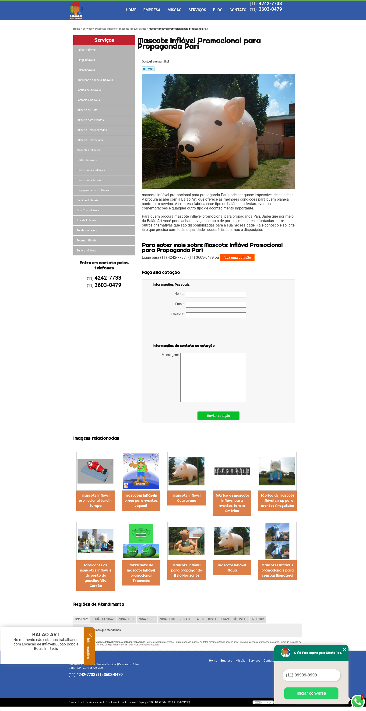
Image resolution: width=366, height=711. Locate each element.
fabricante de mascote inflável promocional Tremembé (141, 573)
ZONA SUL (186, 619)
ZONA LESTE (126, 619)
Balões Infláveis (87, 50)
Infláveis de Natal (88, 110)
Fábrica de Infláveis (89, 90)
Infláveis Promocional (90, 140)
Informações (89, 645)
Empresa (151, 10)
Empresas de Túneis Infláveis (95, 80)
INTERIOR (258, 619)
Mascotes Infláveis (89, 150)
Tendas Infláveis (87, 230)
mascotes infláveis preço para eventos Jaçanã (141, 500)
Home (131, 10)
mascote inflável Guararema (187, 498)
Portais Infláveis (87, 160)
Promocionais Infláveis (91, 170)
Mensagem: (204, 377)
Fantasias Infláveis (89, 100)
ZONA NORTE (146, 619)
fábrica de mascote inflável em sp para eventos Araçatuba (277, 500)
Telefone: (208, 315)
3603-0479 (270, 9)
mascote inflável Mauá (232, 567)
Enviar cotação (218, 416)
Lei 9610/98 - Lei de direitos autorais (140, 644)
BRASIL (213, 619)
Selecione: (81, 619)
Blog (217, 10)
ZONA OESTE (167, 619)
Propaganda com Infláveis (93, 190)
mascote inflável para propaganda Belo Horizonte (186, 570)
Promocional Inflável (90, 180)
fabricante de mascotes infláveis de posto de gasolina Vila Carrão (95, 575)
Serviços (197, 10)
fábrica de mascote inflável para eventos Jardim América (232, 503)
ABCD (200, 619)
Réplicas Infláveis (88, 200)
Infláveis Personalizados (92, 130)
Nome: (210, 294)
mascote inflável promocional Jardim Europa (95, 500)
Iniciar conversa (311, 693)
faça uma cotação (237, 257)
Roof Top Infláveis (88, 210)
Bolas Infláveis (86, 70)
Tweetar (148, 68)
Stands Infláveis (87, 220)
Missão (175, 10)
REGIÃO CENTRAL (103, 619)
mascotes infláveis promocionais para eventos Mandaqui (277, 570)
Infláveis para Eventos (91, 120)
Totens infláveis (87, 240)
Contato (237, 10)
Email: (210, 305)
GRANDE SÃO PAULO (234, 619)
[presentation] (182, 332)
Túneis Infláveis (87, 250)
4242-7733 (270, 3)
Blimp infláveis (86, 60)
